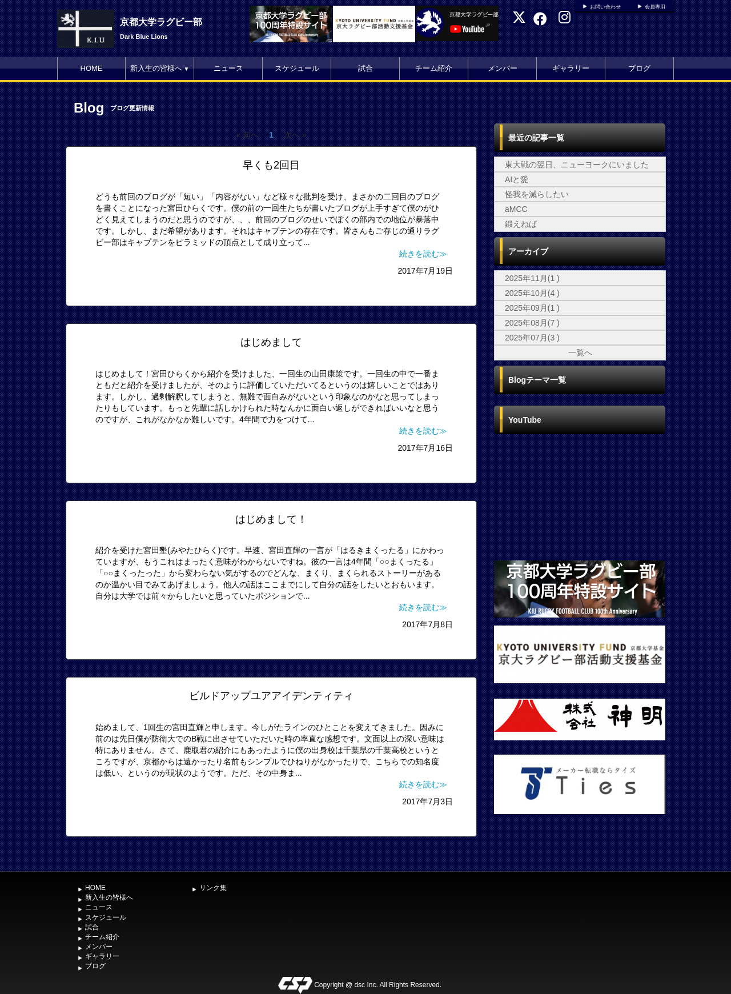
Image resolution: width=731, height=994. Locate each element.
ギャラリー (570, 68)
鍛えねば (521, 224)
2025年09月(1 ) (532, 307)
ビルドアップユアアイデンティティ (271, 696)
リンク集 (213, 888)
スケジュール (297, 68)
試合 (365, 68)
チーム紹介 (433, 68)
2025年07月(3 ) (532, 337)
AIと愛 (516, 179)
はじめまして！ (271, 519)
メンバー (502, 68)
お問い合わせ (605, 7)
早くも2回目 (271, 165)
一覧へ (580, 352)
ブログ (639, 68)
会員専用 (655, 7)
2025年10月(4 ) (532, 293)
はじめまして (271, 342)
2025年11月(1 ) (532, 278)
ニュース (228, 68)
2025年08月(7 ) (532, 322)
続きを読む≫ (423, 253)
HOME (92, 68)
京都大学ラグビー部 (161, 22)
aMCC (516, 209)
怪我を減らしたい (537, 194)
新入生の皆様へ (160, 68)
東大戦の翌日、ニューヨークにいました (577, 164)
